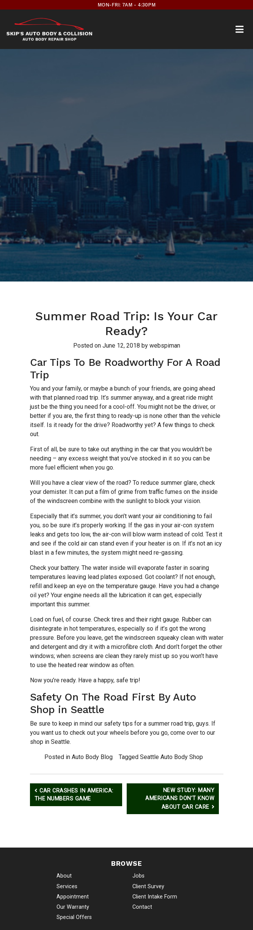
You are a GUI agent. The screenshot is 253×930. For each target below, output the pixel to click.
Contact (142, 907)
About (64, 876)
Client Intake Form (154, 897)
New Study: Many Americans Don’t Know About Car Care (179, 798)
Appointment (73, 897)
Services (67, 886)
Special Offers (74, 917)
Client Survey (148, 886)
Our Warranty (73, 907)
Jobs (138, 876)
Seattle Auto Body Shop (171, 757)
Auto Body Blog (92, 757)
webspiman (164, 345)
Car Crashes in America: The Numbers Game (74, 795)
